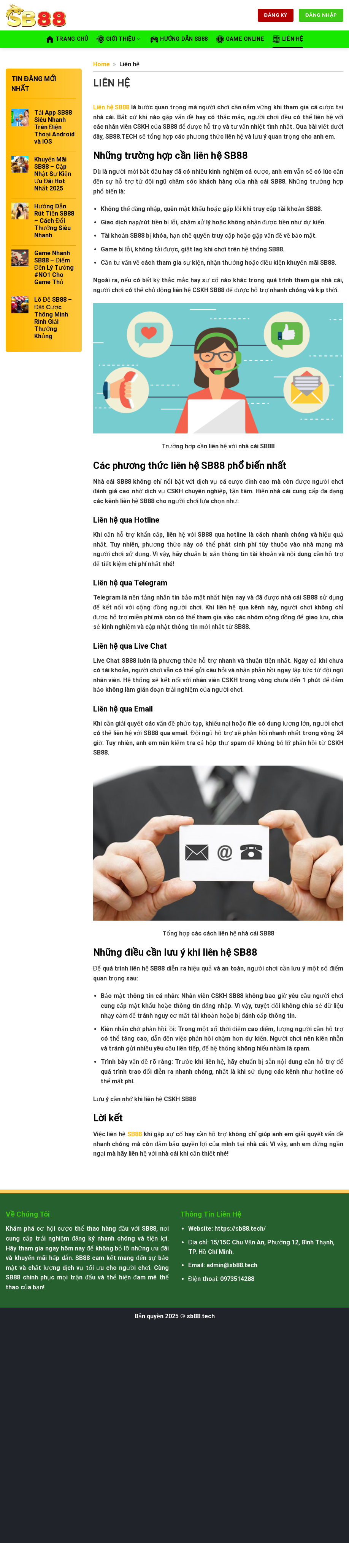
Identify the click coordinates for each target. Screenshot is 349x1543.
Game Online (240, 39)
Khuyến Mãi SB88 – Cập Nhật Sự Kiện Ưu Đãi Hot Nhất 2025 (52, 174)
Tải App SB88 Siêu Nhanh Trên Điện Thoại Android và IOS (54, 127)
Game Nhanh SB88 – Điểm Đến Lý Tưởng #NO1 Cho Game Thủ (54, 267)
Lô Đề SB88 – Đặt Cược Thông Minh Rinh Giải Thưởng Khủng (53, 318)
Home (101, 64)
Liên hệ (288, 39)
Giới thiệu (118, 39)
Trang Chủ (67, 39)
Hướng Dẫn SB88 (179, 39)
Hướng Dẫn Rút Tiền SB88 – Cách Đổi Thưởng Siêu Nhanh (54, 221)
